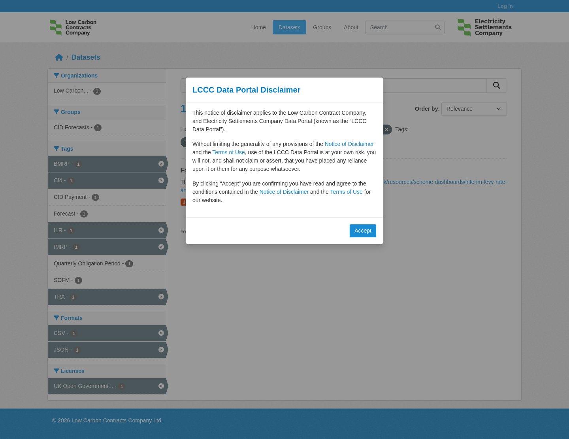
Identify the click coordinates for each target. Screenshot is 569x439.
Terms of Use (228, 152)
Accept (362, 230)
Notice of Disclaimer (349, 144)
